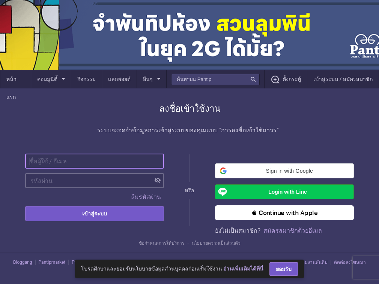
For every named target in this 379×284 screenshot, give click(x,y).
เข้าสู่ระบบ (94, 214)
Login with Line (261, 192)
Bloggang (22, 262)
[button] (284, 170)
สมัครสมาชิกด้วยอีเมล (292, 230)
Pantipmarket (52, 262)
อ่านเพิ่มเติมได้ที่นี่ (243, 269)
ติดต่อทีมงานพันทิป (309, 262)
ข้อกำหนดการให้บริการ (161, 243)
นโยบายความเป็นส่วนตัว (216, 243)
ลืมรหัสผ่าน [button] (146, 196)
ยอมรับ (284, 269)
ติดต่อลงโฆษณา (350, 262)
